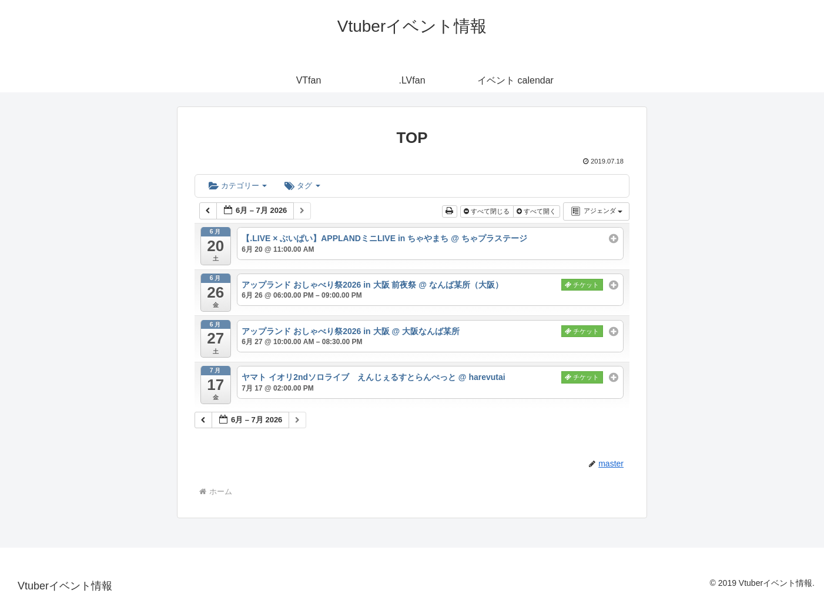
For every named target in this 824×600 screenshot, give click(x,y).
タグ (302, 185)
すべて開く (537, 211)
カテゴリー (238, 185)
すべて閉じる (487, 211)
